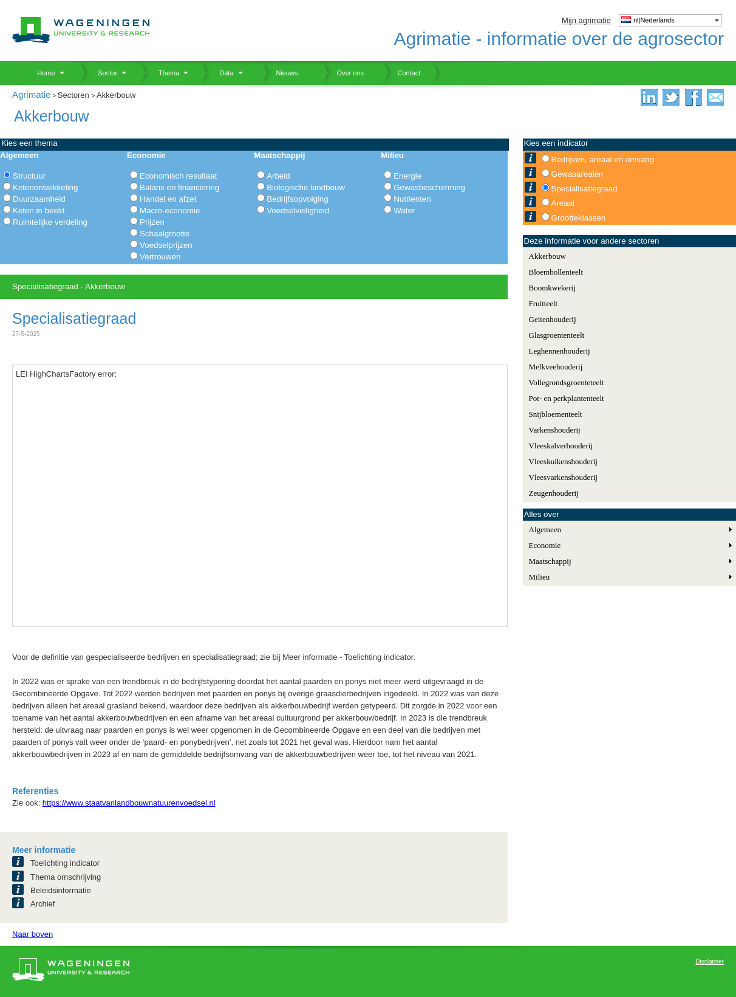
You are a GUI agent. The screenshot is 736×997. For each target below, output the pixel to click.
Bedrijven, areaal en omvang (603, 159)
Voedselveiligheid (298, 210)
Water (404, 210)
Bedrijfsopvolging (298, 199)
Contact (401, 73)
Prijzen (152, 222)
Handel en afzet (168, 199)
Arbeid (278, 175)
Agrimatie (31, 94)
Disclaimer (709, 961)
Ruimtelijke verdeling (50, 222)
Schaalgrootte (164, 233)
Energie (407, 175)
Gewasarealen (577, 174)
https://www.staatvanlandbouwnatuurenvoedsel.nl (129, 802)
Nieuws (279, 73)
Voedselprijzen (166, 245)
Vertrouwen (160, 256)
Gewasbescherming (429, 187)
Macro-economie (170, 210)
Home (41, 73)
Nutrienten (412, 199)
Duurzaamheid (39, 199)
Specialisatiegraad (584, 188)
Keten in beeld (38, 210)
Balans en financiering (179, 187)
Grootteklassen (578, 217)
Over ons (343, 73)
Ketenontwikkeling (45, 187)
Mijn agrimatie (586, 20)
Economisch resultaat (178, 175)
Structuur (29, 175)
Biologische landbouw (306, 187)
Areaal (563, 203)
